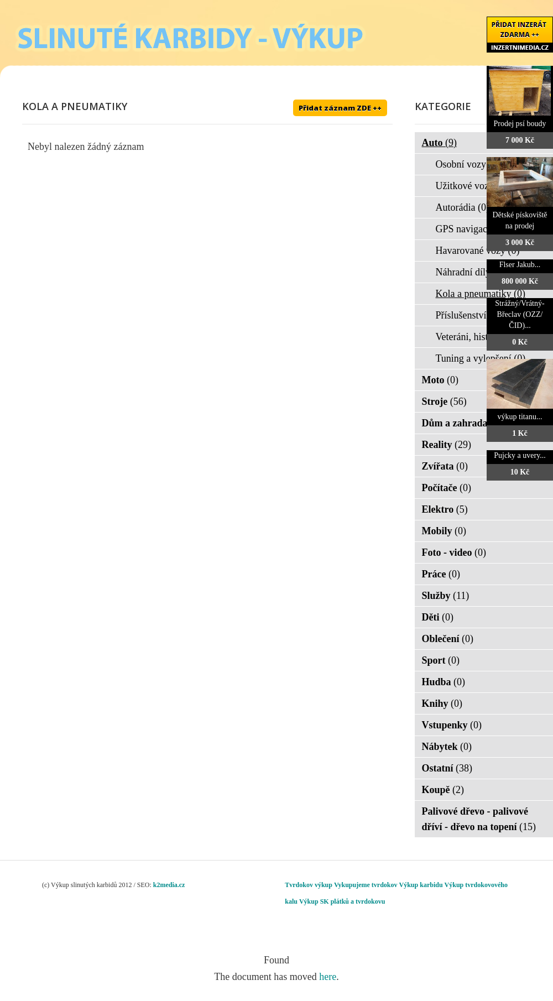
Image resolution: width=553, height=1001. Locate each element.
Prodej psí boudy (520, 123)
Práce (441, 574)
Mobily (444, 530)
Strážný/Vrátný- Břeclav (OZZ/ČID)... (519, 314)
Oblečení (448, 638)
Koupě (443, 789)
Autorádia (462, 207)
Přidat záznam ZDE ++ (340, 108)
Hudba (444, 681)
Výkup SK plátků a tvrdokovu (342, 901)
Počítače (446, 487)
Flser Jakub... (520, 264)
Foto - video (454, 552)
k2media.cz (169, 885)
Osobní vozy (468, 164)
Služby (445, 595)
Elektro (445, 509)
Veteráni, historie (477, 336)
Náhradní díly (470, 272)
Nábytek (447, 746)
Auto (439, 142)
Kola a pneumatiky (480, 293)
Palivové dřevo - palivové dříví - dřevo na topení (479, 819)
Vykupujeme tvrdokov (366, 885)
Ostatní (447, 768)
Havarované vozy (478, 250)
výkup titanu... (520, 417)
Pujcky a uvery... (520, 455)
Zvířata (445, 466)
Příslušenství (468, 315)
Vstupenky (452, 725)
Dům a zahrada (462, 423)
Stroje (444, 401)
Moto (440, 379)
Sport (441, 660)
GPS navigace (471, 228)
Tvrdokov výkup (308, 885)
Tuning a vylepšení (481, 358)
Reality (446, 444)
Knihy (442, 703)
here (327, 976)
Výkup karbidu (421, 885)
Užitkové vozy (472, 185)
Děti (437, 617)
